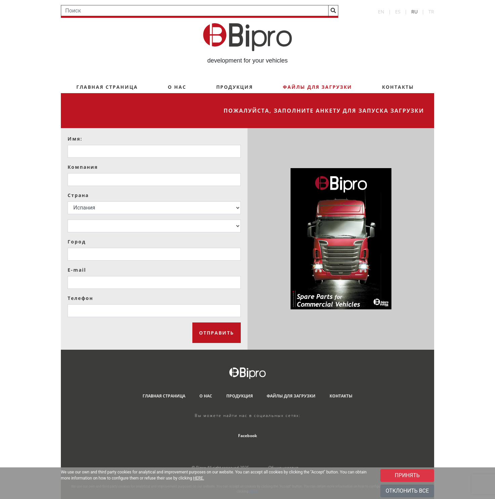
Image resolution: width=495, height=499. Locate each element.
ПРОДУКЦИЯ (234, 87)
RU (414, 11)
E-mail (77, 270)
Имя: (75, 139)
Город (77, 241)
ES (398, 11)
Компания (83, 167)
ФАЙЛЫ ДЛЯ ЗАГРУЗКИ (291, 396)
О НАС (177, 87)
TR (431, 11)
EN (381, 11)
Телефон (80, 298)
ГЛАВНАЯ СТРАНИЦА (107, 87)
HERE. (198, 478)
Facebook (247, 435)
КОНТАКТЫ (398, 87)
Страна (78, 195)
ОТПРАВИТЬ (216, 333)
